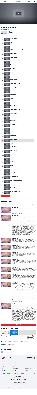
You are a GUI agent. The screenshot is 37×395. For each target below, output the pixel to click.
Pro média (14, 366)
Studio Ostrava (15, 370)
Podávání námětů (16, 374)
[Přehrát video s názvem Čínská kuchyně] (18, 13)
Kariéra (26, 372)
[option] (16, 388)
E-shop (3, 374)
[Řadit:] (35, 210)
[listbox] (20, 388)
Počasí (14, 372)
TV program (3, 366)
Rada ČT (3, 372)
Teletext (3, 370)
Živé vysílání (26, 366)
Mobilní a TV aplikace (28, 374)
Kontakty (26, 376)
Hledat (25, 2)
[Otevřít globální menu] (35, 1)
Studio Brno (26, 368)
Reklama (3, 368)
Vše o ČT (14, 376)
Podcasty (26, 370)
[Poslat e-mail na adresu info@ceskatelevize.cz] (21, 385)
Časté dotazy (4, 376)
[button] (18, 13)
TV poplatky (15, 368)
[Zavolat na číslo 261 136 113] (13, 385)
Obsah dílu (3, 41)
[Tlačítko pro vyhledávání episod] (33, 210)
